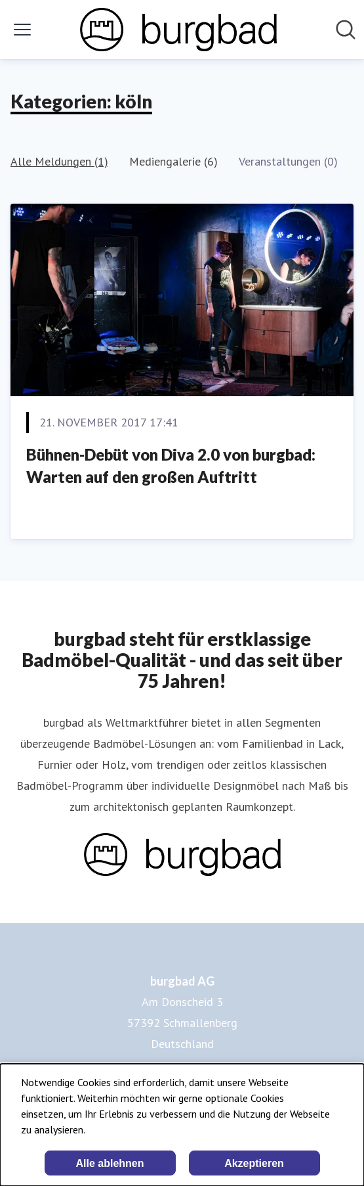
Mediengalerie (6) (173, 161)
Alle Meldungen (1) (59, 161)
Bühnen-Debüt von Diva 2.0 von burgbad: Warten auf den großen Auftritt (170, 465)
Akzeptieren (254, 1163)
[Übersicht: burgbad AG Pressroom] (178, 29)
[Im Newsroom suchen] (345, 29)
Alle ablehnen (109, 1163)
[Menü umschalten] (22, 29)
